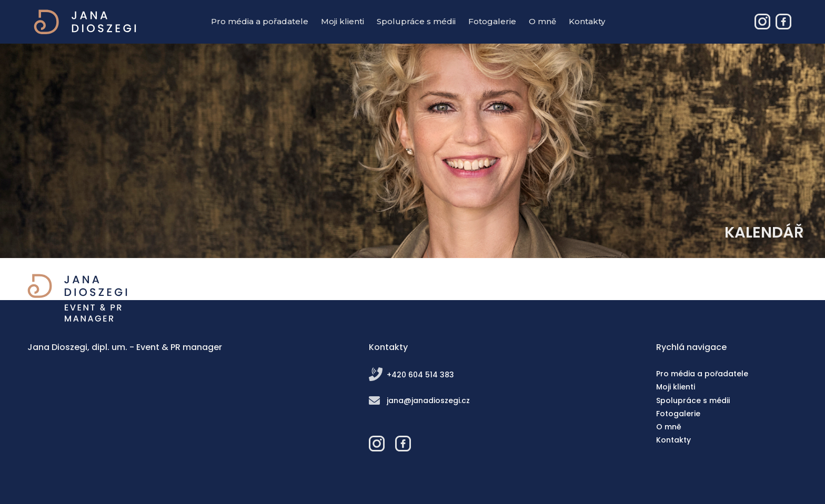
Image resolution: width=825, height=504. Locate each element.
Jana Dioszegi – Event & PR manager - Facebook (783, 21)
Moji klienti (342, 21)
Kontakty (587, 21)
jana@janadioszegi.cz (428, 400)
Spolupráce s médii (416, 21)
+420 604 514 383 (420, 374)
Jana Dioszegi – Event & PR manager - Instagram (762, 21)
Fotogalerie (492, 21)
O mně (542, 21)
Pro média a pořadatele (259, 21)
